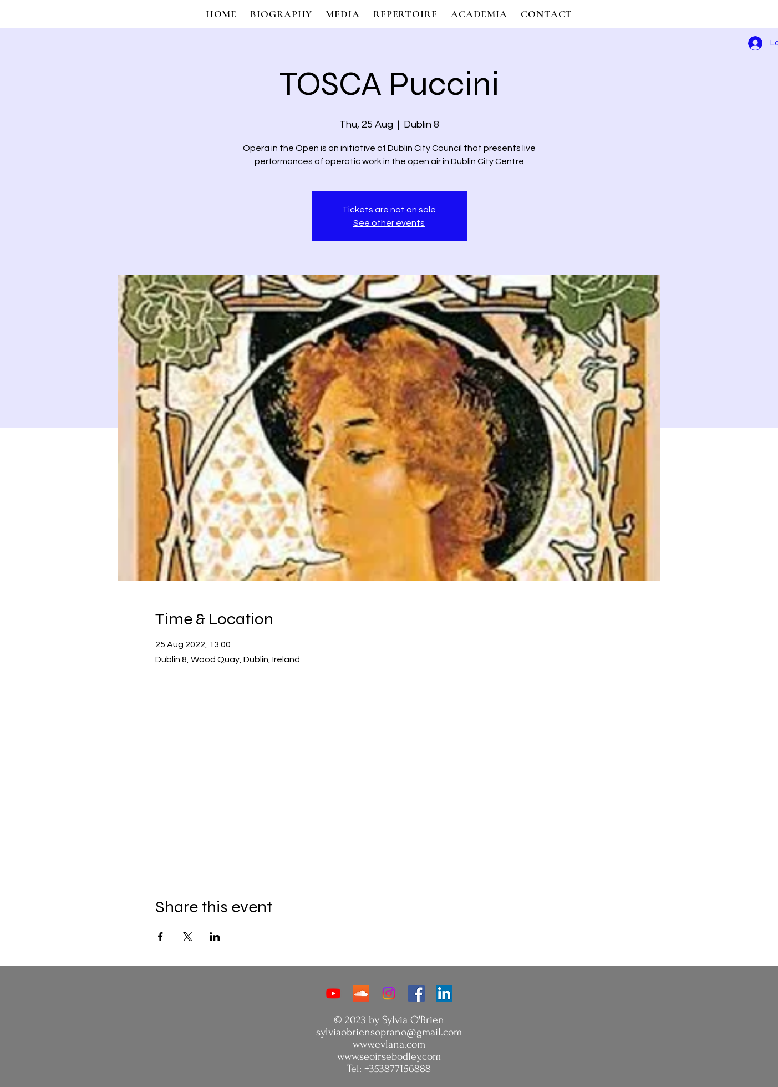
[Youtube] (333, 993)
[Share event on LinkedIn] (215, 936)
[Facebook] (416, 993)
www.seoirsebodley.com (389, 1056)
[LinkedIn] (444, 993)
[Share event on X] (187, 936)
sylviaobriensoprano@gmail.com (389, 1032)
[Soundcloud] (361, 993)
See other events (389, 223)
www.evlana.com (389, 1044)
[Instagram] (388, 993)
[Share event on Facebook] (160, 936)
